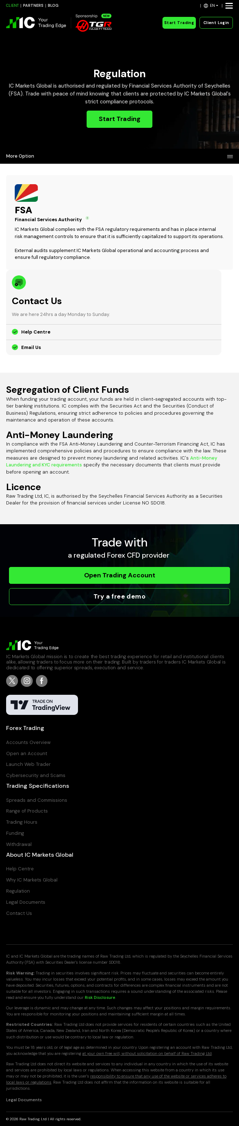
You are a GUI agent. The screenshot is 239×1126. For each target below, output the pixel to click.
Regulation (18, 891)
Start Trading (179, 22)
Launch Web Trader (28, 764)
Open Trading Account (119, 575)
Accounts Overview (28, 742)
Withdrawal (19, 844)
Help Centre (35, 332)
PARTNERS (33, 5)
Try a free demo (119, 596)
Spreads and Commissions (36, 800)
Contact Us (19, 913)
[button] (211, 5)
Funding (15, 833)
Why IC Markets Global (32, 880)
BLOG (53, 5)
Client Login (216, 22)
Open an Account (26, 753)
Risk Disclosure (100, 997)
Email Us (31, 347)
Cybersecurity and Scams (35, 775)
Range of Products (27, 811)
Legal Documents (25, 902)
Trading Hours (21, 822)
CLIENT (12, 5)
